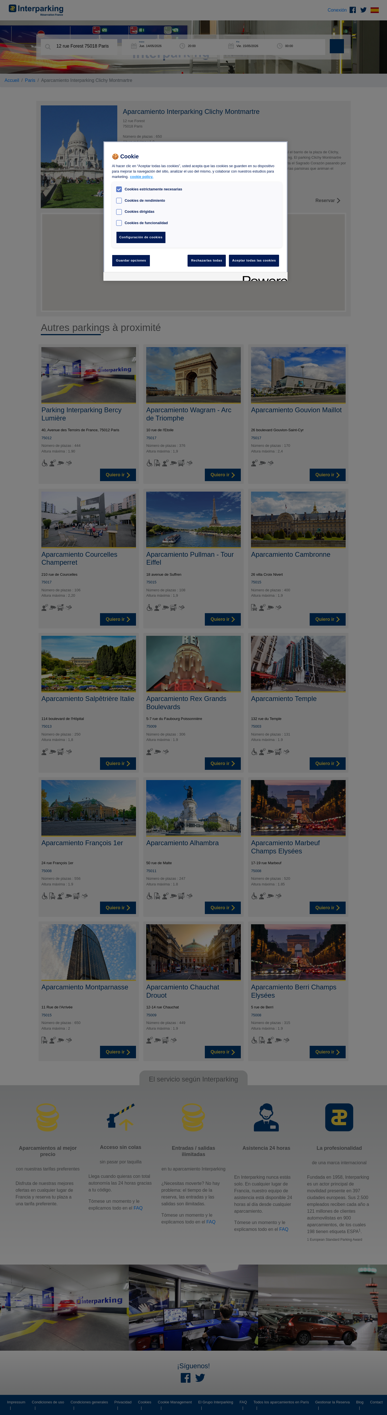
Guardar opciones (131, 260)
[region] (195, 211)
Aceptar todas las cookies (254, 260)
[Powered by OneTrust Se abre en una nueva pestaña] (263, 277)
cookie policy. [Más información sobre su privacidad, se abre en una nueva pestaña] (141, 177)
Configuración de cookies (141, 237)
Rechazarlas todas (206, 260)
